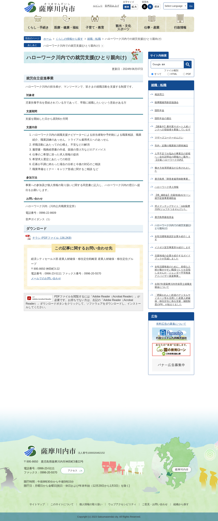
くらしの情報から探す (69, 38)
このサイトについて (62, 504)
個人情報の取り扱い (90, 504)
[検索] (168, 64)
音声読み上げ (112, 5)
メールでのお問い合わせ (46, 278)
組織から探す (181, 504)
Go (191, 6)
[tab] (158, 55)
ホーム (47, 38)
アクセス (72, 470)
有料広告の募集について (171, 323)
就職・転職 (94, 38)
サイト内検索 (158, 55)
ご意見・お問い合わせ (155, 504)
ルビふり (98, 5)
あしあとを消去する (102, 45)
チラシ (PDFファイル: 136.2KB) (51, 237)
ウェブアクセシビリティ (122, 504)
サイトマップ (37, 504)
